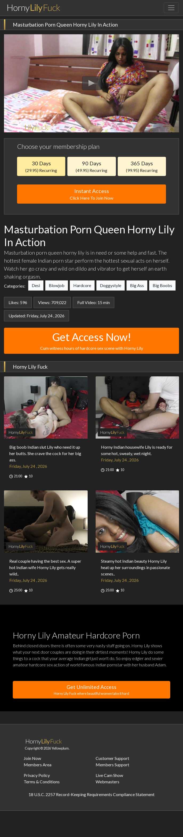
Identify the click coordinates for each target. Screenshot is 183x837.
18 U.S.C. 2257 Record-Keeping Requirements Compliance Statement (91, 794)
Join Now (32, 758)
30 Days (41, 166)
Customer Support (112, 758)
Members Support (112, 764)
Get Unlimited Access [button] (91, 690)
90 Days (91, 166)
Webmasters (107, 781)
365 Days (141, 166)
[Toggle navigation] (171, 7)
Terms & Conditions (42, 781)
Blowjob (56, 285)
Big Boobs (162, 285)
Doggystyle (110, 285)
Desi (36, 285)
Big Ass (137, 285)
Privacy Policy (37, 775)
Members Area (37, 764)
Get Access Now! (91, 341)
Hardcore (82, 285)
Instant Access (91, 194)
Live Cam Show (109, 775)
